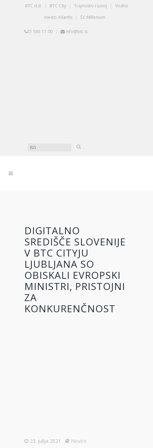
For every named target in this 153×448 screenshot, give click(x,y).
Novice (79, 441)
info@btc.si (77, 31)
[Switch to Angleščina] (78, 115)
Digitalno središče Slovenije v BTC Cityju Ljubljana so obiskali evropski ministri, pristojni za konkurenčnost (75, 269)
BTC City (58, 6)
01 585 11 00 (40, 31)
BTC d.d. (33, 6)
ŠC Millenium (92, 17)
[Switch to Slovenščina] (78, 63)
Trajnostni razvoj (90, 6)
